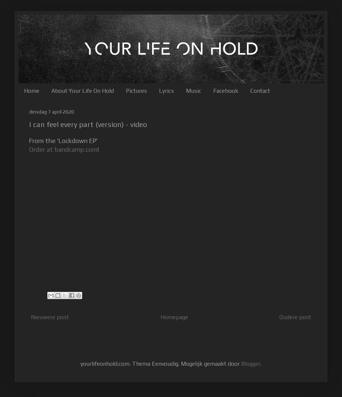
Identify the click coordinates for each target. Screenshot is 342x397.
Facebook (225, 90)
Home (31, 90)
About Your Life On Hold (82, 90)
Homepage (174, 317)
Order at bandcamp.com (63, 149)
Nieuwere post (50, 317)
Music (193, 90)
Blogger (251, 363)
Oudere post (295, 317)
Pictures (136, 90)
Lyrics (166, 90)
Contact (260, 90)
